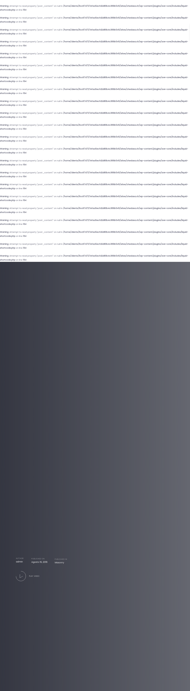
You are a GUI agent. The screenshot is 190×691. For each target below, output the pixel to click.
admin (19, 567)
